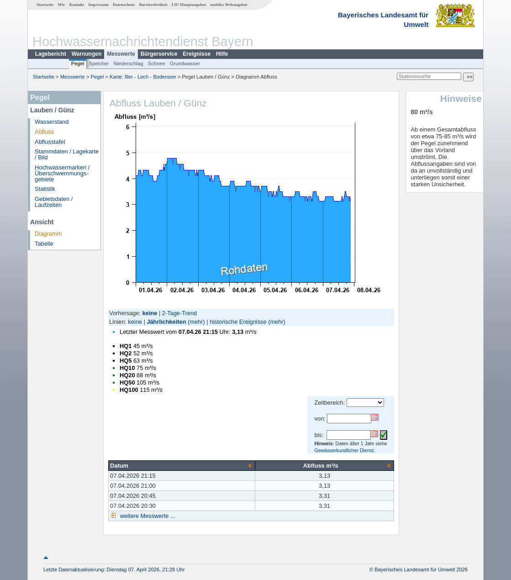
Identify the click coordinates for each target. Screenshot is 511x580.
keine (135, 321)
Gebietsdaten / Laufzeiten (54, 201)
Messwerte (121, 54)
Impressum (98, 4)
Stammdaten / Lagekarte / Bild (67, 154)
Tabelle (44, 243)
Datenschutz (124, 4)
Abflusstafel (50, 141)
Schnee (156, 63)
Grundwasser (185, 63)
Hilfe (222, 54)
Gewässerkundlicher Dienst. (344, 450)
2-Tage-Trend (179, 313)
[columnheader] (182, 465)
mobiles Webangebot (228, 4)
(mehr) (196, 321)
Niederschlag (128, 63)
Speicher (99, 63)
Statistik (45, 188)
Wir (61, 4)
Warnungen (87, 54)
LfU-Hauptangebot (189, 4)
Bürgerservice (159, 54)
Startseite (45, 4)
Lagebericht (50, 54)
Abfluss (44, 131)
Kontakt (76, 4)
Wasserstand (51, 121)
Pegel (77, 63)
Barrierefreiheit (153, 4)
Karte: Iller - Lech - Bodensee (143, 76)
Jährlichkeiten (166, 321)
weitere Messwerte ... (146, 515)
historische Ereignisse (238, 321)
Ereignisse (197, 54)
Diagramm (48, 233)
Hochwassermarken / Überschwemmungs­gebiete (62, 173)
